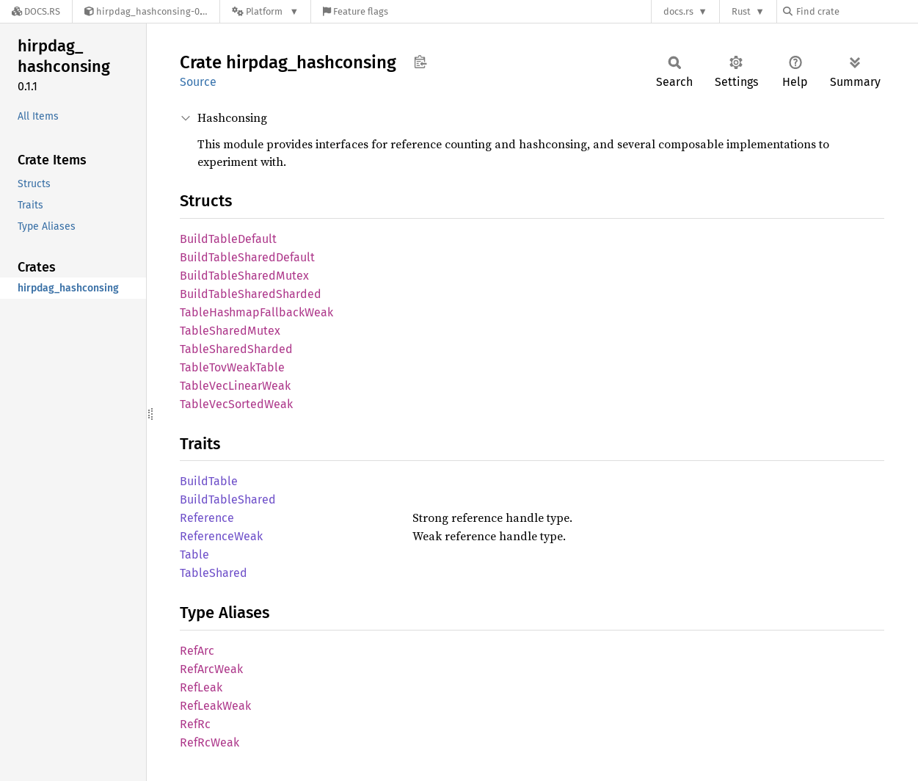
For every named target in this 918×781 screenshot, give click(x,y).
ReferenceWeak (221, 536)
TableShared (213, 573)
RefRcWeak (209, 742)
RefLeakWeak (215, 706)
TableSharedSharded (236, 349)
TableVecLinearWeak (235, 386)
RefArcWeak (211, 669)
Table (194, 555)
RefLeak (201, 687)
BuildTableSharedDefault (247, 257)
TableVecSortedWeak (236, 404)
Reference (207, 518)
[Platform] (265, 11)
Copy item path (420, 61)
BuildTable (209, 481)
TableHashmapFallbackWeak (256, 312)
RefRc (195, 724)
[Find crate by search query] (856, 11)
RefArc (197, 651)
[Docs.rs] (36, 11)
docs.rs (678, 11)
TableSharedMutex (230, 331)
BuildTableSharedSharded (250, 294)
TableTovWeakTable (232, 367)
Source (198, 82)
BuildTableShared (228, 499)
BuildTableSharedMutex (244, 276)
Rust (741, 11)
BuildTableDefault (228, 239)
